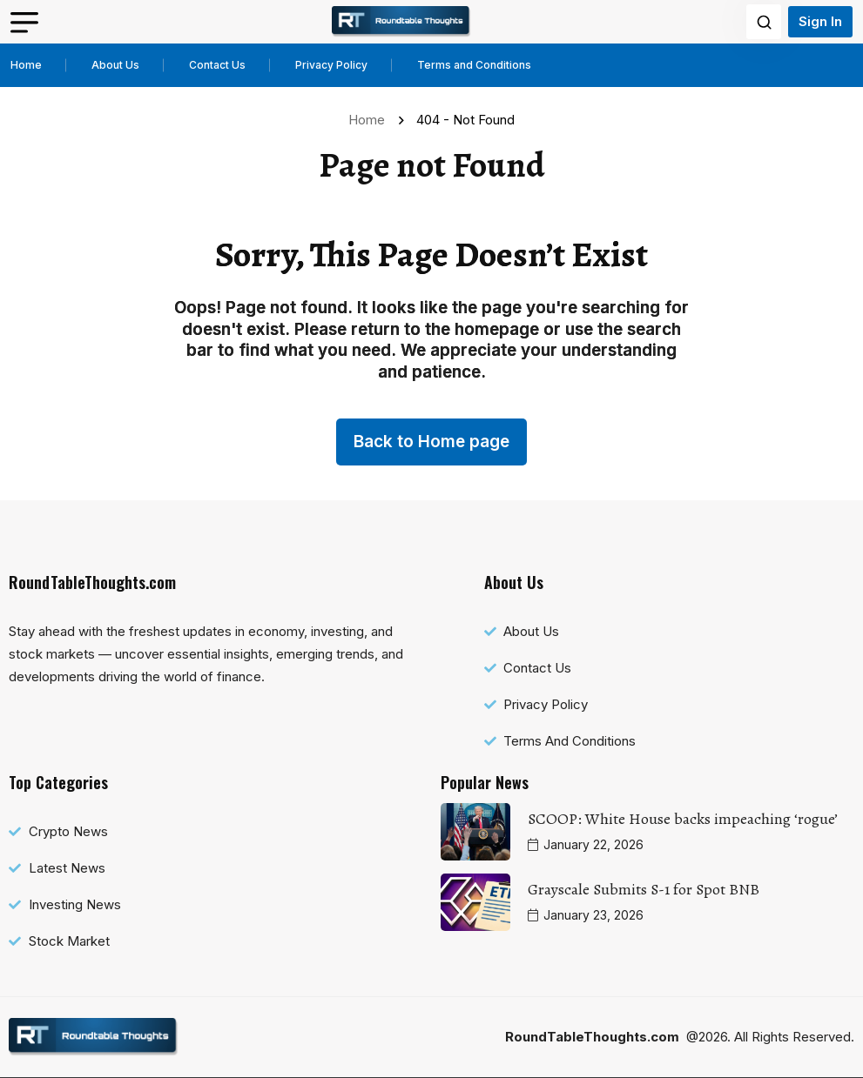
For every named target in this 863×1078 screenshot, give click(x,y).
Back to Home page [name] (431, 442)
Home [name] (370, 119)
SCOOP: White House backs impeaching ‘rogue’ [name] (683, 818)
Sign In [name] (820, 21)
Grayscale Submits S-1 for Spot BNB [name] (643, 889)
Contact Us (217, 64)
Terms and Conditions (474, 64)
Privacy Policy (331, 64)
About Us (115, 64)
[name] (401, 21)
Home (26, 64)
